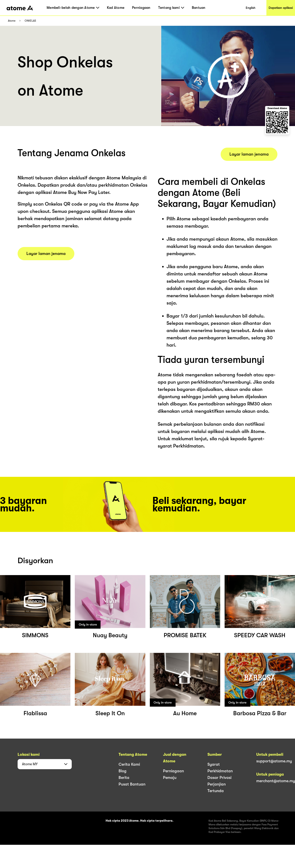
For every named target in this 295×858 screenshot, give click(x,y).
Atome (11, 20)
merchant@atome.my (275, 781)
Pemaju (169, 777)
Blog (122, 771)
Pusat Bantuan (132, 784)
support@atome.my (274, 761)
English (250, 7)
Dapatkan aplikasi (281, 7)
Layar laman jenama (46, 253)
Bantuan (198, 8)
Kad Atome (115, 8)
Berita (124, 777)
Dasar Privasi (219, 777)
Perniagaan (141, 8)
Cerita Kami (129, 764)
